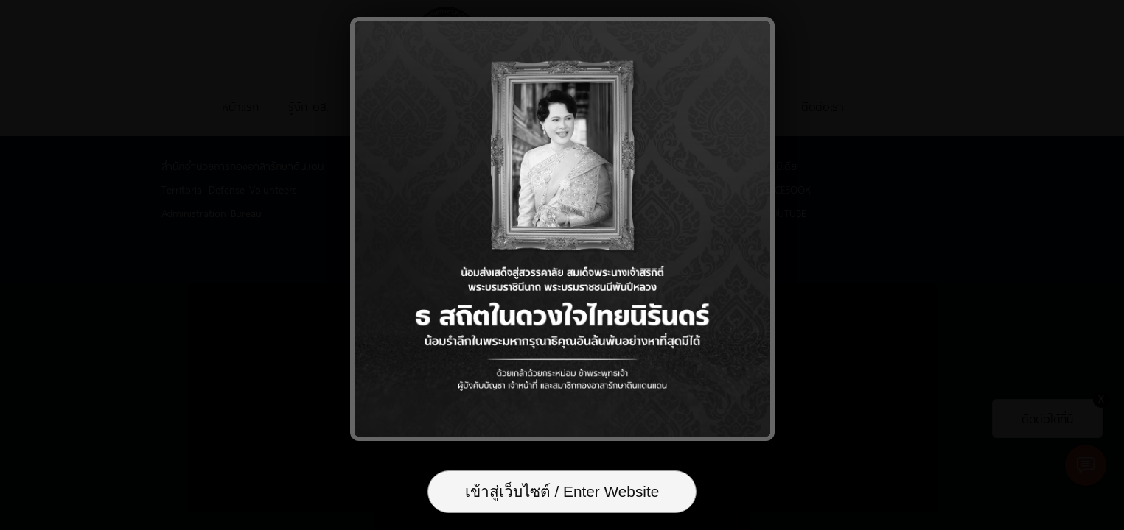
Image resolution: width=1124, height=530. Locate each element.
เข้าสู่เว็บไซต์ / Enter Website (562, 491)
